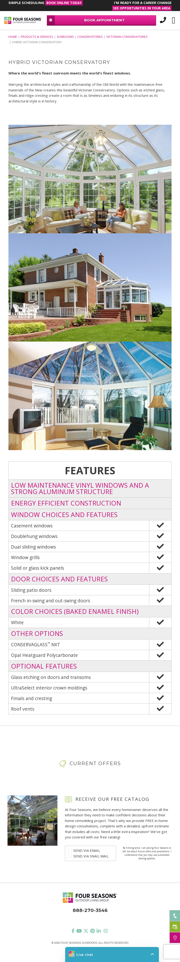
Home (12, 37)
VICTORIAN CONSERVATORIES (127, 37)
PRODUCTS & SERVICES (37, 37)
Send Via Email (86, 850)
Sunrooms (65, 37)
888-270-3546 (90, 910)
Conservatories (90, 37)
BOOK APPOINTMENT (86, 20)
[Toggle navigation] (173, 20)
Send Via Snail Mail (91, 856)
